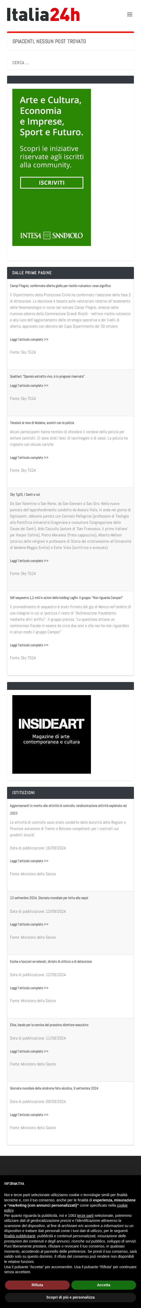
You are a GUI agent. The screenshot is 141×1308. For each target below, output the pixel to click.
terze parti (85, 1215)
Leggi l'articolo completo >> (29, 339)
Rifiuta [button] (37, 1285)
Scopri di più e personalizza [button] (70, 1297)
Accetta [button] (103, 1285)
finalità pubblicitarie (19, 1236)
